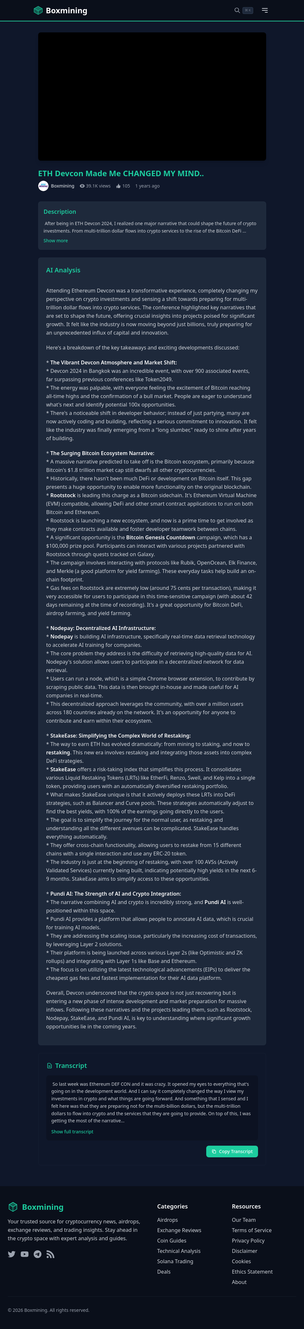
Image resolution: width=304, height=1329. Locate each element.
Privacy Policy (248, 1240)
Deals (164, 1271)
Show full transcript (72, 1132)
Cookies (241, 1261)
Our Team (244, 1219)
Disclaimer (244, 1251)
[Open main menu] (264, 10)
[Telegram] (37, 1254)
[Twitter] (12, 1254)
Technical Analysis (179, 1251)
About (239, 1282)
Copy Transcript (232, 1151)
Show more (56, 240)
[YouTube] (24, 1254)
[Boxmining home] (60, 10)
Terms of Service (252, 1230)
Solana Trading (175, 1261)
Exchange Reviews (179, 1230)
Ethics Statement (252, 1271)
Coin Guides (171, 1240)
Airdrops (167, 1219)
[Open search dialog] (243, 11)
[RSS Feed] (50, 1254)
